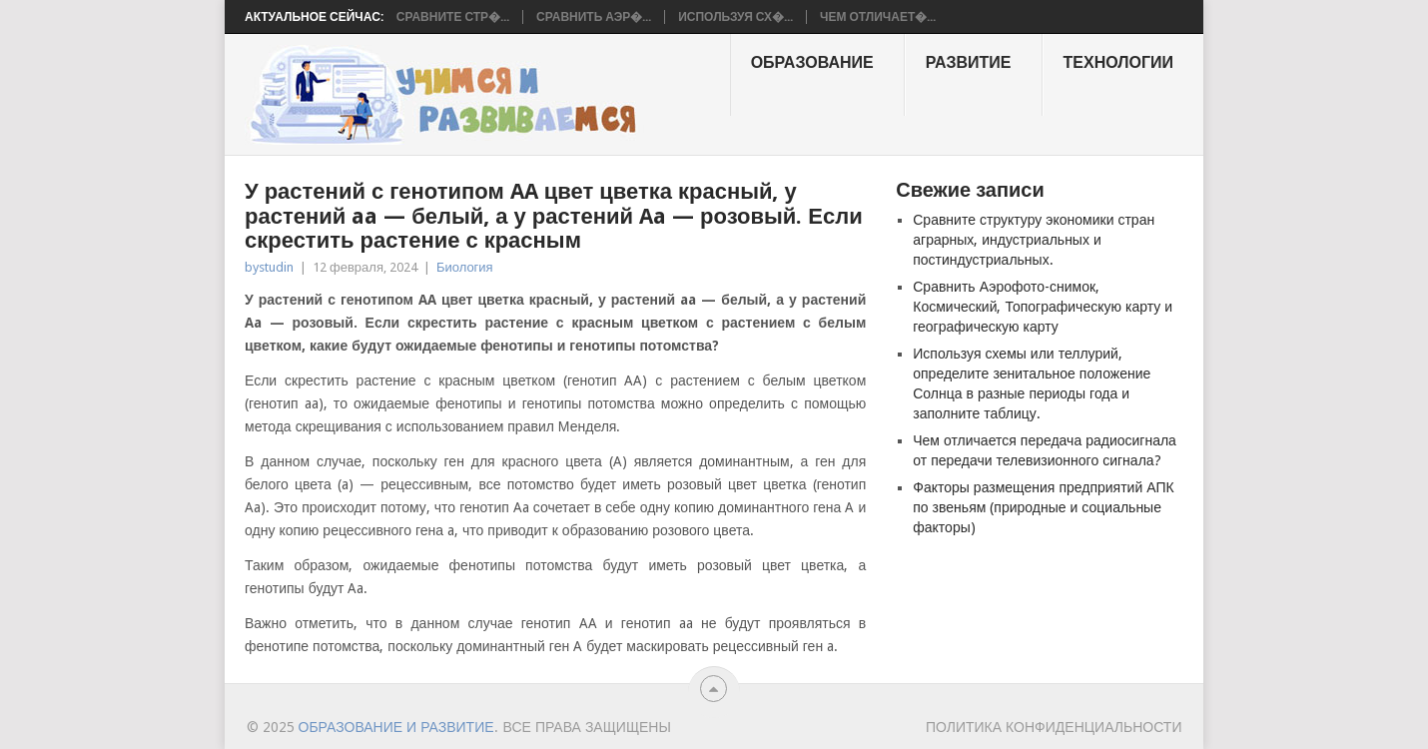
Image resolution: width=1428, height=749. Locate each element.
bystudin (269, 267)
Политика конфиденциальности (1054, 727)
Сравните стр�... (452, 17)
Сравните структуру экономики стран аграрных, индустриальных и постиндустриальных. (1033, 240)
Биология (464, 267)
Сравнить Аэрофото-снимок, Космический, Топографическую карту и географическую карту (1042, 307)
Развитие (969, 62)
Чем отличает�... (878, 17)
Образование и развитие (396, 727)
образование (812, 62)
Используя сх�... (735, 17)
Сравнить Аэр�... (593, 17)
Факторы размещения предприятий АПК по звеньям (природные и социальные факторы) (1043, 507)
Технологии (1118, 62)
